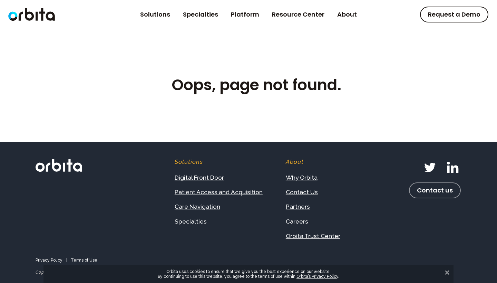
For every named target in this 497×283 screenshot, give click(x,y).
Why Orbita (302, 177)
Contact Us (302, 192)
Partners (298, 206)
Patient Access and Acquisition (219, 192)
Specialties (200, 14)
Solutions (155, 14)
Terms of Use (84, 260)
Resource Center (298, 14)
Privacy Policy (49, 260)
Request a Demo (454, 14)
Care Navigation (197, 206)
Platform (245, 14)
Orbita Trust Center (313, 236)
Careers (297, 221)
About (347, 14)
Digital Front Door (199, 177)
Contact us (435, 190)
